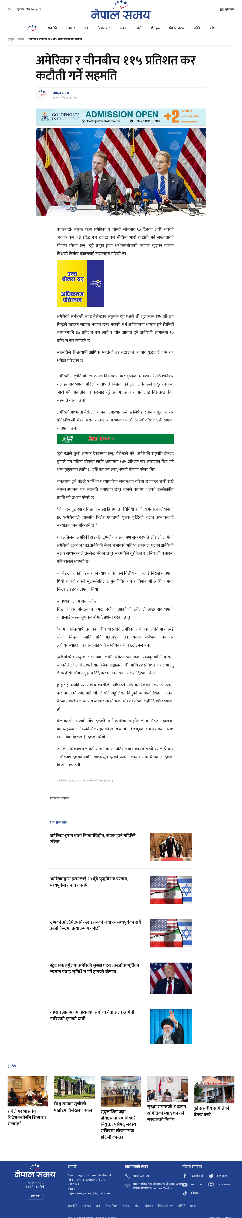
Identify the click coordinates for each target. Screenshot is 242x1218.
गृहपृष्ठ (11, 39)
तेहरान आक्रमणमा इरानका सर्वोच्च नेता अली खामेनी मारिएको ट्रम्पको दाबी (92, 1015)
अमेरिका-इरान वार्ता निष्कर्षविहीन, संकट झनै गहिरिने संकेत (93, 839)
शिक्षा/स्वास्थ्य (176, 28)
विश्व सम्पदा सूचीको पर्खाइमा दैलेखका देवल (73, 1107)
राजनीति (52, 28)
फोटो (138, 28)
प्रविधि (197, 28)
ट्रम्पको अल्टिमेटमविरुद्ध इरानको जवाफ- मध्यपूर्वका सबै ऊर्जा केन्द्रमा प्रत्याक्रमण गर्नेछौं (95, 926)
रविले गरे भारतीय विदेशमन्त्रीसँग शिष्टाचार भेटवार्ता (27, 1118)
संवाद (123, 28)
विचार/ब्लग (104, 28)
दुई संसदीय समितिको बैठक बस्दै (211, 1112)
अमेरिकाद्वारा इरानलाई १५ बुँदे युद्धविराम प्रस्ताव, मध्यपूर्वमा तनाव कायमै (89, 882)
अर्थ (86, 28)
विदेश (21, 39)
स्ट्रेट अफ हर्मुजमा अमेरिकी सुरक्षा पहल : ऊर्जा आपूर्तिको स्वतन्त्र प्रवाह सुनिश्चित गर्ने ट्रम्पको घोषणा (94, 969)
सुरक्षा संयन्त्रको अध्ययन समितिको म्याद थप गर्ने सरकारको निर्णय (166, 1113)
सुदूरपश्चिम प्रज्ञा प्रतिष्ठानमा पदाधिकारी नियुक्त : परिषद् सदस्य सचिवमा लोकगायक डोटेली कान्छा (119, 1124)
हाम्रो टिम (35, 1196)
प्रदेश (212, 28)
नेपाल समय (61, 93)
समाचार (70, 28)
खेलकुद (155, 28)
